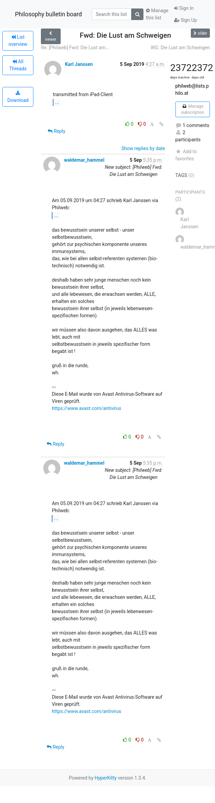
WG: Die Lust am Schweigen (180, 47)
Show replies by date (143, 148)
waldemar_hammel (84, 160)
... (57, 102)
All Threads (18, 65)
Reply (56, 131)
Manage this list (157, 14)
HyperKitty (106, 778)
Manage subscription (192, 109)
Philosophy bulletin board (48, 14)
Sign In (184, 8)
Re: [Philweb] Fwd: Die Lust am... (75, 47)
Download (17, 97)
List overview (18, 40)
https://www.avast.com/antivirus (86, 408)
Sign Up (185, 20)
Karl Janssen (79, 64)
